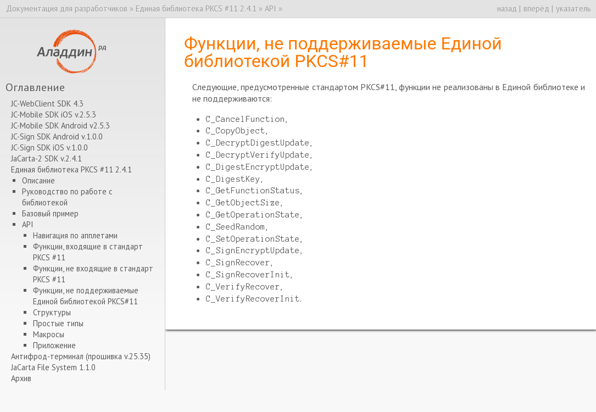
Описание (38, 180)
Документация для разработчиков (66, 8)
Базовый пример (50, 213)
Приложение (54, 345)
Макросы (48, 334)
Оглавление (35, 87)
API (270, 8)
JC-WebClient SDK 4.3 (47, 103)
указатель (573, 8)
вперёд (536, 8)
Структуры (52, 312)
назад (507, 8)
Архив (21, 378)
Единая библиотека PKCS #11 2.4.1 (196, 8)
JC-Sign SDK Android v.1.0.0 (57, 136)
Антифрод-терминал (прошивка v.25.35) (81, 356)
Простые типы (58, 323)
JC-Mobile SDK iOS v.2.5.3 (53, 114)
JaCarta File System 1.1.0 (53, 367)
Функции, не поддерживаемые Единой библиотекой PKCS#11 (85, 296)
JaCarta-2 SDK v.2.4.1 (46, 158)
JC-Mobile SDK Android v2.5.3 (60, 125)
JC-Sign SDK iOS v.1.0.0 (49, 147)
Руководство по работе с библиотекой (67, 197)
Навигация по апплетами (75, 235)
